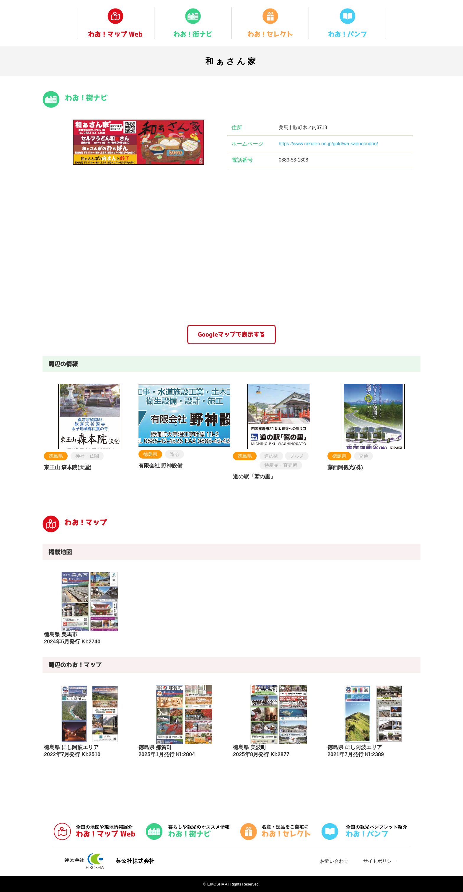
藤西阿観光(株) (345, 467)
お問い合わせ (334, 861)
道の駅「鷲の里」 (254, 477)
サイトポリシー (379, 861)
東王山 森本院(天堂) (68, 467)
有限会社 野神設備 (160, 466)
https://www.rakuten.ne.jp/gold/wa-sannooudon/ (328, 143)
